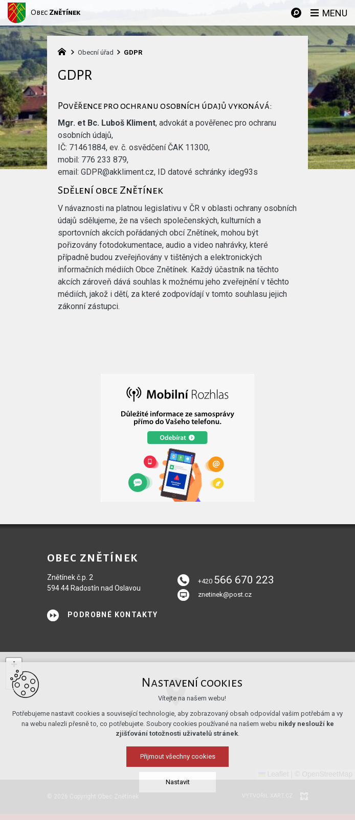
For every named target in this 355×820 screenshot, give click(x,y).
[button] (13, 665)
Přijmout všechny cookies (177, 803)
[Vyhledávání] (296, 13)
